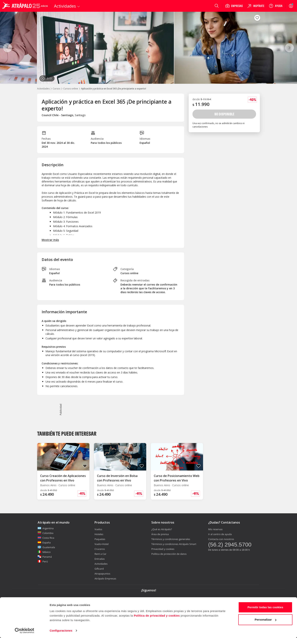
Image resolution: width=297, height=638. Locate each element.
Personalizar (265, 619)
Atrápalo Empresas (105, 578)
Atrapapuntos (102, 573)
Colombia (45, 533)
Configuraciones (61, 630)
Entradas (100, 558)
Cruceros (100, 549)
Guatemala (46, 547)
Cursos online (70, 88)
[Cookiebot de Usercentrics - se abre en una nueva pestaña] (24, 630)
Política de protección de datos (169, 554)
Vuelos (98, 529)
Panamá (45, 556)
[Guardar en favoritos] (257, 18)
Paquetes (100, 539)
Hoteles (99, 534)
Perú (43, 561)
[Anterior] (7, 47)
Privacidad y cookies (162, 549)
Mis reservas (215, 529)
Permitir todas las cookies (265, 607)
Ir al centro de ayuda (220, 534)
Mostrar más (50, 240)
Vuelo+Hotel (102, 544)
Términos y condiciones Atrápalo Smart (173, 544)
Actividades (43, 88)
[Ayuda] (275, 6)
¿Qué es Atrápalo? (161, 529)
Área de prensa (160, 534)
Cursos (56, 88)
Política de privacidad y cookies (157, 615)
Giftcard (99, 568)
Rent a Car (100, 554)
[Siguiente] (289, 47)
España (44, 542)
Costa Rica (46, 537)
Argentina (46, 528)
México (44, 552)
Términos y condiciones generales (170, 539)
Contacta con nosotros (221, 539)
